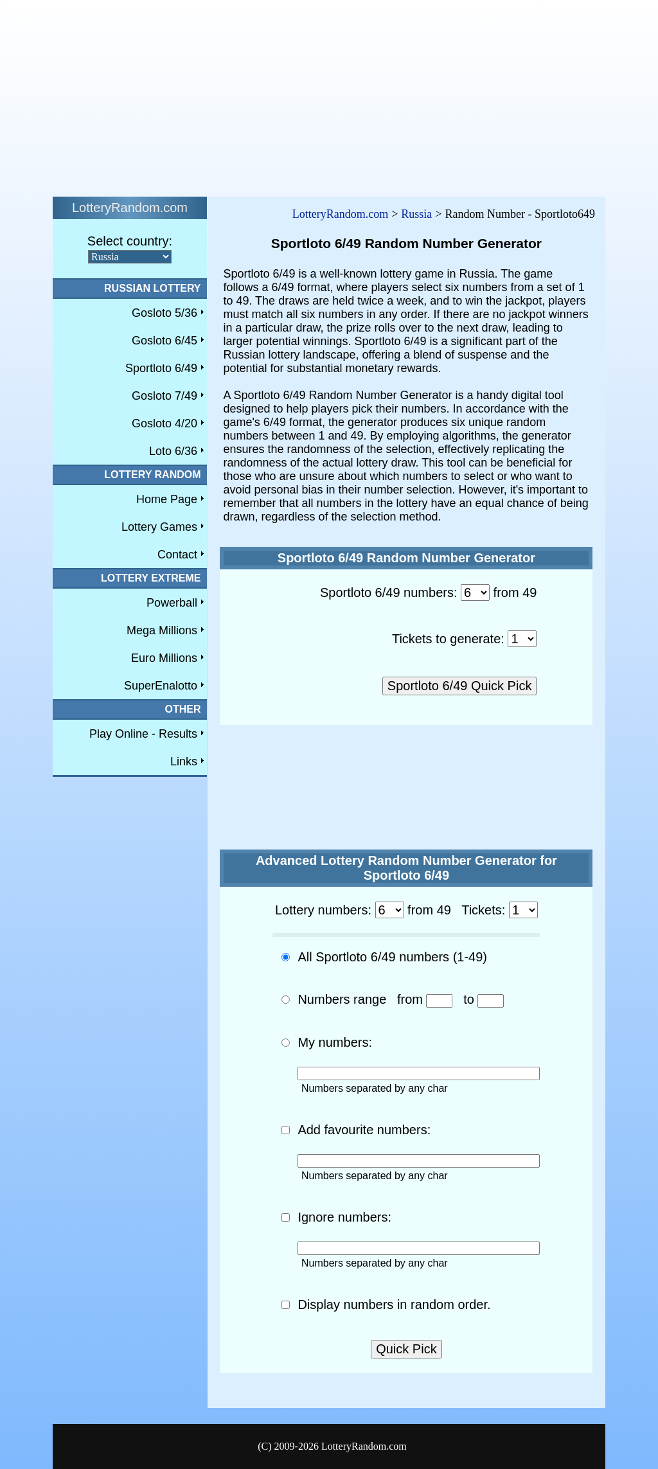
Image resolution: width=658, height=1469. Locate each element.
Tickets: (483, 910)
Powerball (172, 602)
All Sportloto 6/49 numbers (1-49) (392, 957)
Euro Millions (164, 658)
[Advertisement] (329, 95)
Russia (416, 214)
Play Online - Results (143, 733)
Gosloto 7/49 (164, 395)
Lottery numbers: (323, 910)
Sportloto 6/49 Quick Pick (459, 686)
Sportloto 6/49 (161, 368)
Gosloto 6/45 (164, 340)
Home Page (166, 499)
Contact (177, 554)
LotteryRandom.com (340, 214)
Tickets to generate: (448, 639)
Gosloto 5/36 (164, 313)
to (468, 999)
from (410, 999)
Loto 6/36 (173, 451)
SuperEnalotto (160, 685)
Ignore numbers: (344, 1217)
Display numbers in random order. (394, 1304)
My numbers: (335, 1042)
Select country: (129, 241)
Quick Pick (406, 1349)
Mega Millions (162, 630)
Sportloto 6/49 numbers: (388, 592)
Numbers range (342, 999)
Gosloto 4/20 (164, 423)
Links (183, 761)
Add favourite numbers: (364, 1130)
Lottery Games (159, 527)
